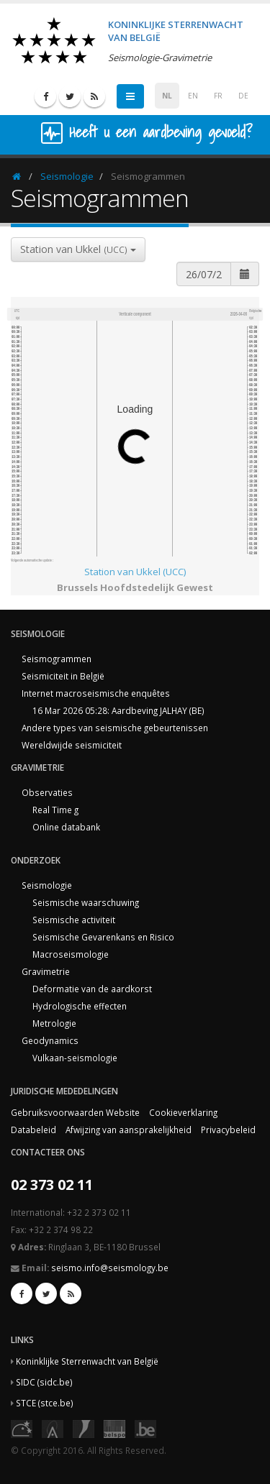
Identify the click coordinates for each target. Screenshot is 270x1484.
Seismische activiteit (73, 919)
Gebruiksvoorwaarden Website (75, 1112)
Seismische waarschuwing (85, 902)
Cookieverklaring (183, 1112)
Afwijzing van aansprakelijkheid (129, 1129)
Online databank (66, 827)
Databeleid (33, 1129)
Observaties (47, 792)
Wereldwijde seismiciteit (72, 745)
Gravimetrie (46, 971)
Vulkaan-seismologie (74, 1057)
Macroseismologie (70, 954)
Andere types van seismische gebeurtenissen (115, 727)
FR (218, 96)
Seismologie (67, 176)
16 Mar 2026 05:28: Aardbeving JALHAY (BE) (118, 710)
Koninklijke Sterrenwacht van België (87, 1361)
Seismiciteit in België (63, 676)
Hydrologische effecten (79, 1006)
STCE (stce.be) (44, 1403)
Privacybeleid (228, 1129)
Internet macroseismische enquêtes (96, 693)
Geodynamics (50, 1040)
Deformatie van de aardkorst (92, 988)
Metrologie (54, 1023)
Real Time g (55, 809)
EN (193, 96)
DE (243, 96)
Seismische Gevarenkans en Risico (103, 937)
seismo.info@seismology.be (109, 1267)
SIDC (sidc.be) (44, 1382)
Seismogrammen (56, 658)
